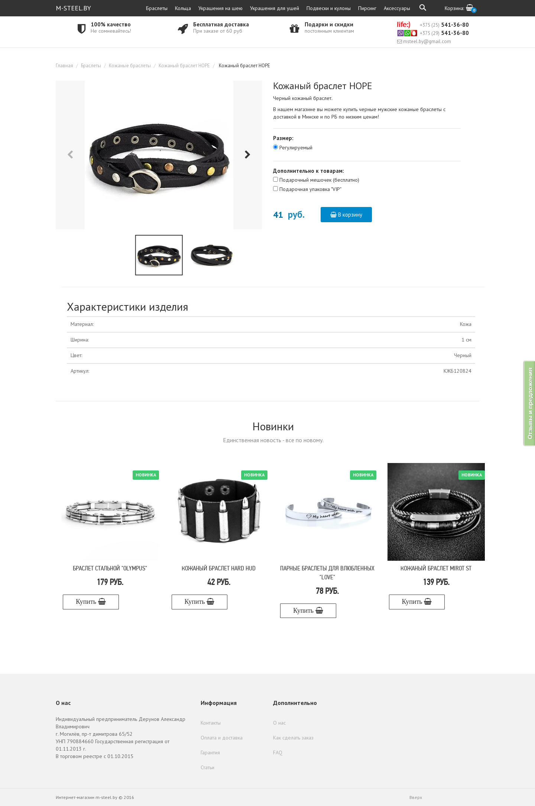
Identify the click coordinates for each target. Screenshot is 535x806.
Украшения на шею (220, 8)
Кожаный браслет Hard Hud (219, 569)
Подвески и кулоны (329, 8)
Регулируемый (295, 147)
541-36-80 (433, 24)
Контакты (211, 722)
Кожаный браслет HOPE (184, 65)
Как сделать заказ (293, 737)
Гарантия (210, 752)
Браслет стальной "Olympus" (110, 569)
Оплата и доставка (222, 737)
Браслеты (157, 8)
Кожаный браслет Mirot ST (436, 569)
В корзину (346, 214)
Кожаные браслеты (130, 65)
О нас (279, 722)
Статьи (207, 767)
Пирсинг (367, 8)
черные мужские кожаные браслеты (400, 109)
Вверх (415, 797)
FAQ (277, 752)
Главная (64, 65)
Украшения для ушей (274, 8)
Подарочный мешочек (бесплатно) (319, 180)
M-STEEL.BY (73, 8)
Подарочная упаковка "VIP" (310, 189)
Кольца (183, 8)
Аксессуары (397, 8)
